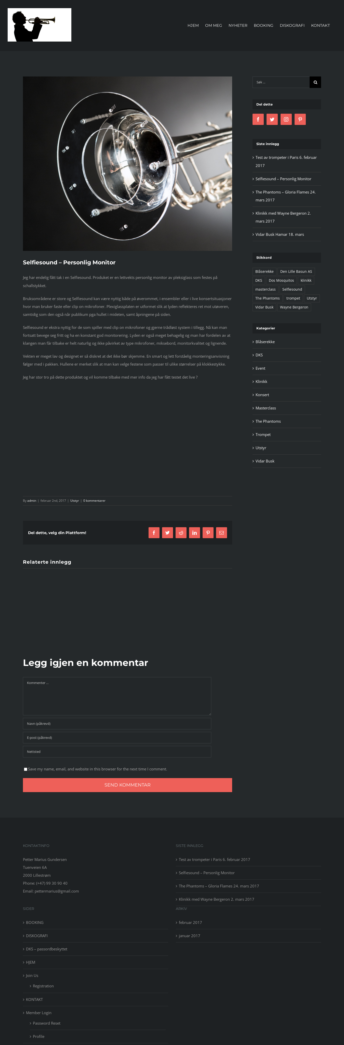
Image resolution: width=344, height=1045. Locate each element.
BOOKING (35, 922)
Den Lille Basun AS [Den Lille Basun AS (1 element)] (296, 271)
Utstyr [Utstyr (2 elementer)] (312, 298)
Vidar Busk (265, 460)
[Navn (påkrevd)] (117, 723)
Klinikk (261, 381)
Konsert (262, 394)
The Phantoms (268, 421)
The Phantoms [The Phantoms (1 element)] (267, 298)
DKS (259, 354)
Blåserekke (265, 341)
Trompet (263, 434)
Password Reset (46, 1023)
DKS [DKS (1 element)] (258, 280)
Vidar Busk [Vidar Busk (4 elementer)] (264, 307)
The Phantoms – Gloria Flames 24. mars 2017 (219, 885)
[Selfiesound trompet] (127, 163)
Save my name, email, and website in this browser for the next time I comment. (97, 768)
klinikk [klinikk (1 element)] (306, 280)
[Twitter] (272, 119)
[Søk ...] (281, 82)
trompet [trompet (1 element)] (293, 298)
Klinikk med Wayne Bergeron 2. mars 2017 (216, 899)
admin (31, 500)
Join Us (32, 975)
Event (260, 368)
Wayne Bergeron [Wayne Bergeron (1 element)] (294, 307)
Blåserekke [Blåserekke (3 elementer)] (264, 271)
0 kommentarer (94, 500)
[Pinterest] (300, 119)
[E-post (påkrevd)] (117, 737)
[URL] (117, 751)
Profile (38, 1036)
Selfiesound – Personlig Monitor (283, 178)
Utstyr (74, 500)
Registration (43, 985)
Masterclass (266, 407)
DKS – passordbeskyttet (46, 948)
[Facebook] (258, 119)
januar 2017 (189, 935)
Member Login (38, 1012)
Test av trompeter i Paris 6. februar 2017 (214, 859)
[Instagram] (286, 119)
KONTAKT (34, 999)
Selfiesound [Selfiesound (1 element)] (292, 289)
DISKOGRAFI (37, 935)
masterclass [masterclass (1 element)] (265, 289)
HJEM (30, 962)
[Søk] (315, 82)
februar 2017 (190, 922)
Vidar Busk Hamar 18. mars (280, 234)
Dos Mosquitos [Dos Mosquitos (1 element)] (281, 280)
